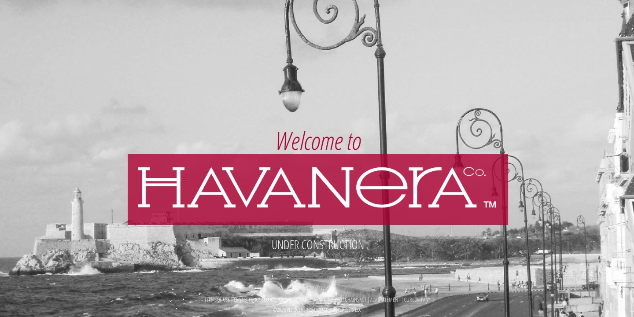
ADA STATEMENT (385, 299)
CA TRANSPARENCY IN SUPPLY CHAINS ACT (330, 299)
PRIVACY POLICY (247, 299)
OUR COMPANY (417, 299)
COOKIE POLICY (276, 299)
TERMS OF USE (217, 299)
